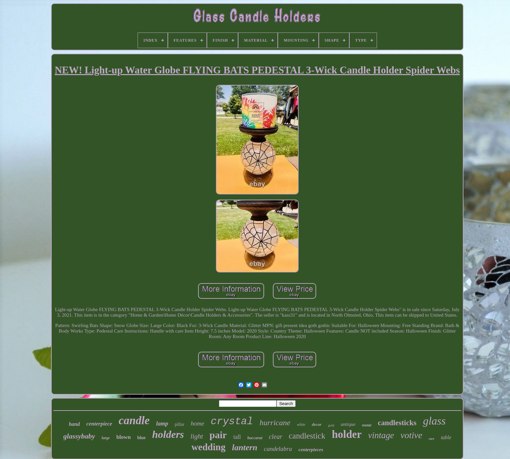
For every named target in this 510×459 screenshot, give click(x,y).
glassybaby (79, 436)
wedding (208, 447)
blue (141, 437)
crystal (232, 421)
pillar (179, 424)
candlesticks (397, 423)
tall (237, 437)
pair (218, 434)
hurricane (275, 422)
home (197, 423)
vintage (381, 435)
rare (431, 438)
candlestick (307, 435)
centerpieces (311, 449)
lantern (244, 447)
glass (434, 421)
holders (168, 434)
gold (331, 425)
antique (348, 424)
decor (317, 424)
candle (134, 420)
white (301, 424)
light (197, 436)
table (446, 437)
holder (347, 434)
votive (411, 435)
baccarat (254, 437)
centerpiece (99, 424)
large (105, 438)
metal (366, 425)
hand (74, 424)
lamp (162, 423)
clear (275, 436)
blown (123, 437)
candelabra (278, 448)
